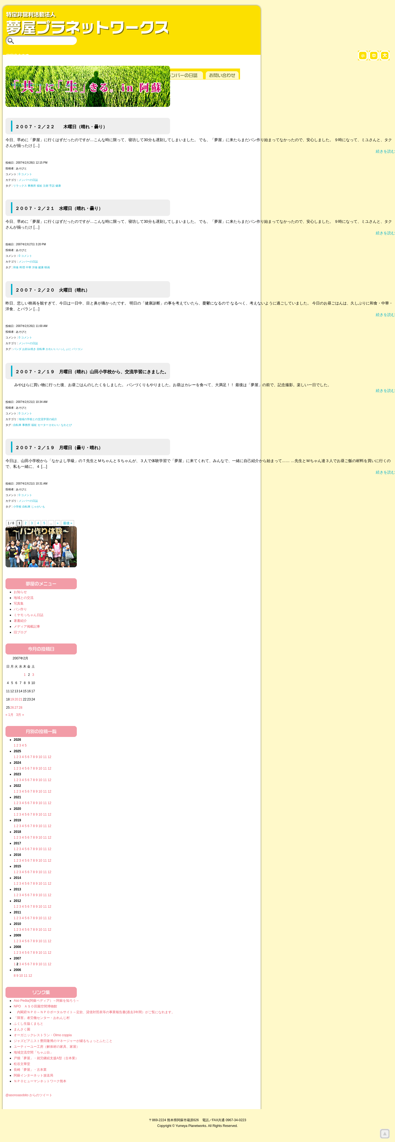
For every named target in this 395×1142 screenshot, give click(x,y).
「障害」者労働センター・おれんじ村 (42, 1018)
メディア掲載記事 (27, 626)
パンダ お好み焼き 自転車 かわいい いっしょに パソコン (48, 349)
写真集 (19, 603)
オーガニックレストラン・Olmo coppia (43, 1035)
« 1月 (9, 715)
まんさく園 (22, 1029)
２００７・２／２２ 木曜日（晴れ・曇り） (61, 126)
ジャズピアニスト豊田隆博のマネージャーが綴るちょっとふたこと (63, 1041)
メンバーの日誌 (28, 179)
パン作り (20, 609)
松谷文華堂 (22, 1064)
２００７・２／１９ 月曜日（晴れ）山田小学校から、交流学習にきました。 (92, 371)
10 (40, 757)
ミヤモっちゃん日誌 (28, 615)
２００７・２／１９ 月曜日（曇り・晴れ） (59, 447)
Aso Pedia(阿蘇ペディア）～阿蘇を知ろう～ (46, 1001)
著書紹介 (20, 621)
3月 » (20, 715)
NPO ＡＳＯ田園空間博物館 (35, 1006)
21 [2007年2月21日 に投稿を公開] (20, 699)
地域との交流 (23, 598)
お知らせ (20, 592)
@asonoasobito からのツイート (28, 1095)
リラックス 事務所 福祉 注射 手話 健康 (37, 185)
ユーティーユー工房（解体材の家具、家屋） (47, 1047)
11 (45, 757)
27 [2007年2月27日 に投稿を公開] (16, 708)
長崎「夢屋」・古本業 (30, 1070)
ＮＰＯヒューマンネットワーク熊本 (40, 1081)
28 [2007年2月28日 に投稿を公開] (20, 708)
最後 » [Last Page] (67, 523)
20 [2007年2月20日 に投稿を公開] (16, 699)
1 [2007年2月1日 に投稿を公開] (25, 675)
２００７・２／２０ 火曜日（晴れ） (52, 289)
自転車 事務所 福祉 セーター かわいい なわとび (42, 424)
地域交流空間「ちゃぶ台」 (33, 1052)
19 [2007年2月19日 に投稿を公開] (12, 699)
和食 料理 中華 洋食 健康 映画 (31, 267)
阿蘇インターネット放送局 (33, 1075)
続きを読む (385, 151)
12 (49, 757)
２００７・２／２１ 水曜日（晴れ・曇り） (59, 208)
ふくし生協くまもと (28, 1024)
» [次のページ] (58, 523)
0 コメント (25, 174)
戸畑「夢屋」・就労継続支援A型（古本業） (46, 1058)
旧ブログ (20, 632)
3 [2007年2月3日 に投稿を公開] (33, 675)
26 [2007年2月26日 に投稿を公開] (12, 708)
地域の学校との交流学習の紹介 (38, 419)
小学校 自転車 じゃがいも (29, 506)
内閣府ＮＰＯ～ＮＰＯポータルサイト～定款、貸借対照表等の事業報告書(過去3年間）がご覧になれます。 (94, 1012)
